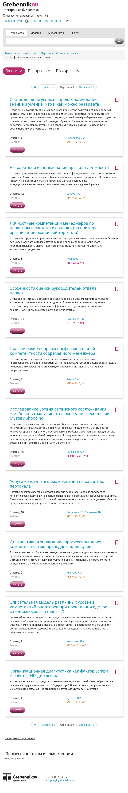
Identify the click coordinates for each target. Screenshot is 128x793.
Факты (76, 33)
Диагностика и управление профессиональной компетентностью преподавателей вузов (56, 544)
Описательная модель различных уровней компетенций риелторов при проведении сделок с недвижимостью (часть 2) (58, 607)
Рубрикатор (17, 33)
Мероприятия (56, 33)
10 (86, 87)
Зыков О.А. (73, 379)
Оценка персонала (67, 53)
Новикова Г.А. (75, 258)
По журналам (68, 71)
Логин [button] (37, 20)
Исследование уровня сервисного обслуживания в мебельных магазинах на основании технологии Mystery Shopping (59, 414)
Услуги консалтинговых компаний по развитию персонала (57, 483)
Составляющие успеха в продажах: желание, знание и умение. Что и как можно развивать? (55, 102)
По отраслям (39, 71)
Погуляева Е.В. (75, 512)
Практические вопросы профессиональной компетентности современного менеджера (52, 351)
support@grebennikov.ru (60, 780)
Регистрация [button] (53, 20)
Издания (36, 33)
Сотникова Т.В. (75, 319)
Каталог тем (30, 53)
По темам (13, 71)
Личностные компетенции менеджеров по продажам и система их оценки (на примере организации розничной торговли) (54, 228)
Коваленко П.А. (76, 641)
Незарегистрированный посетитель (26, 15)
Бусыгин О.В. (74, 698)
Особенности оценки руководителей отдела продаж (53, 290)
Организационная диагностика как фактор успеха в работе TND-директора (59, 673)
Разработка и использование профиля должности (59, 167)
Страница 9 (67, 87)
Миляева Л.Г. (74, 572)
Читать (17, 149)
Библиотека (12, 53)
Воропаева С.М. (76, 137)
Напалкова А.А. (76, 451)
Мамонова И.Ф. (94, 512)
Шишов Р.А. (73, 193)
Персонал (47, 53)
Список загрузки (16, 20)
